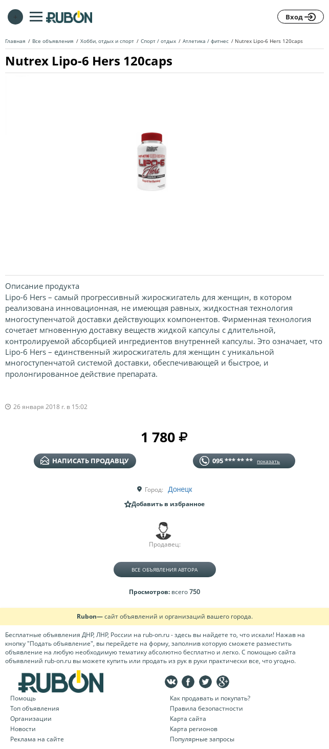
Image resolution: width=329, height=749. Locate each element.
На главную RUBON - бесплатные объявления (69, 17)
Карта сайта (188, 718)
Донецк (180, 489)
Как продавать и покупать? (210, 698)
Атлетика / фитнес (206, 40)
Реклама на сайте (37, 739)
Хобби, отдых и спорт (107, 40)
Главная (15, 40)
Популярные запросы (202, 739)
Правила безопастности (206, 708)
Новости (23, 728)
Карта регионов (193, 728)
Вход (301, 16)
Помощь (23, 698)
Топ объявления (34, 708)
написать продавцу (84, 460)
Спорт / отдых (158, 40)
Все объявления (53, 40)
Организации (31, 718)
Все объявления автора (164, 569)
